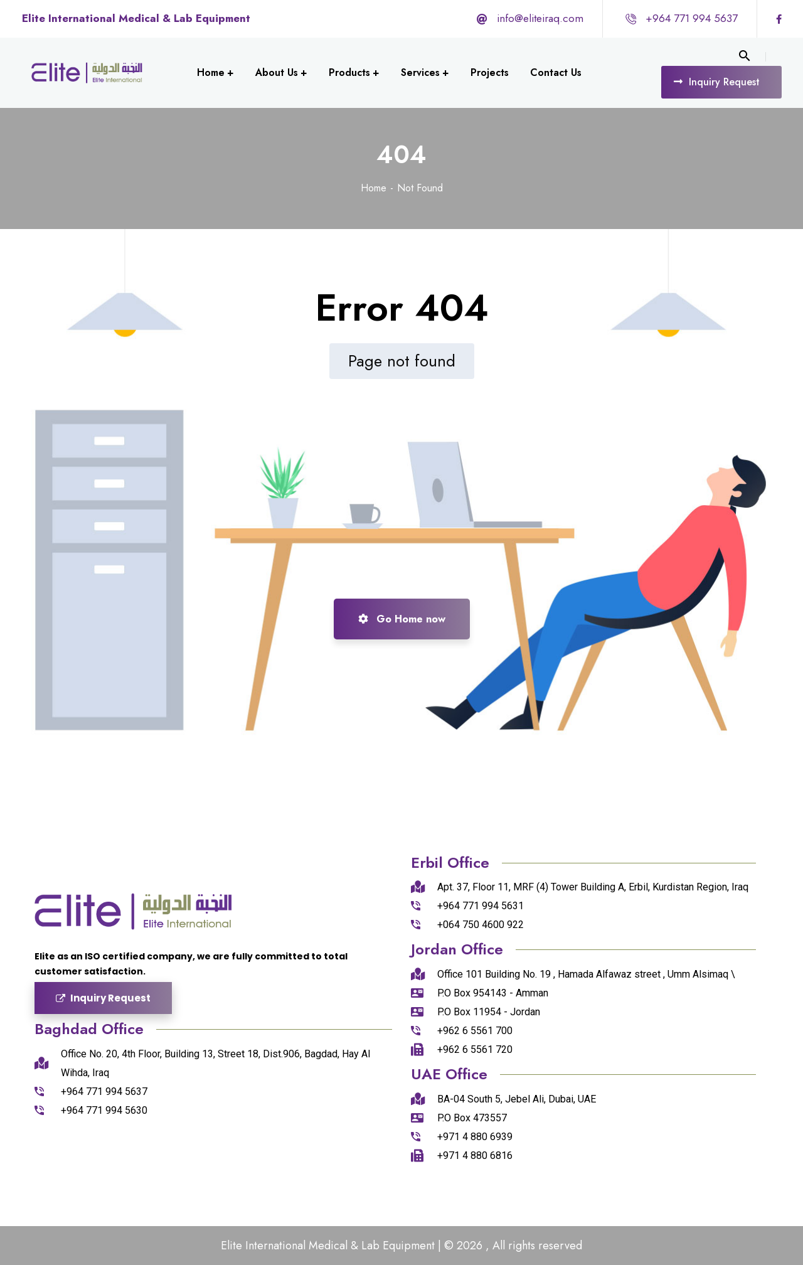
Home (373, 188)
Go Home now (401, 619)
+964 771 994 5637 (692, 18)
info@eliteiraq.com (540, 18)
